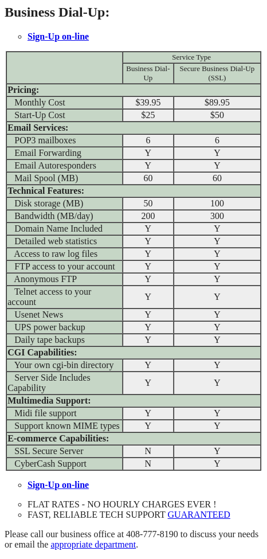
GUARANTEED (199, 514)
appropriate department (93, 544)
